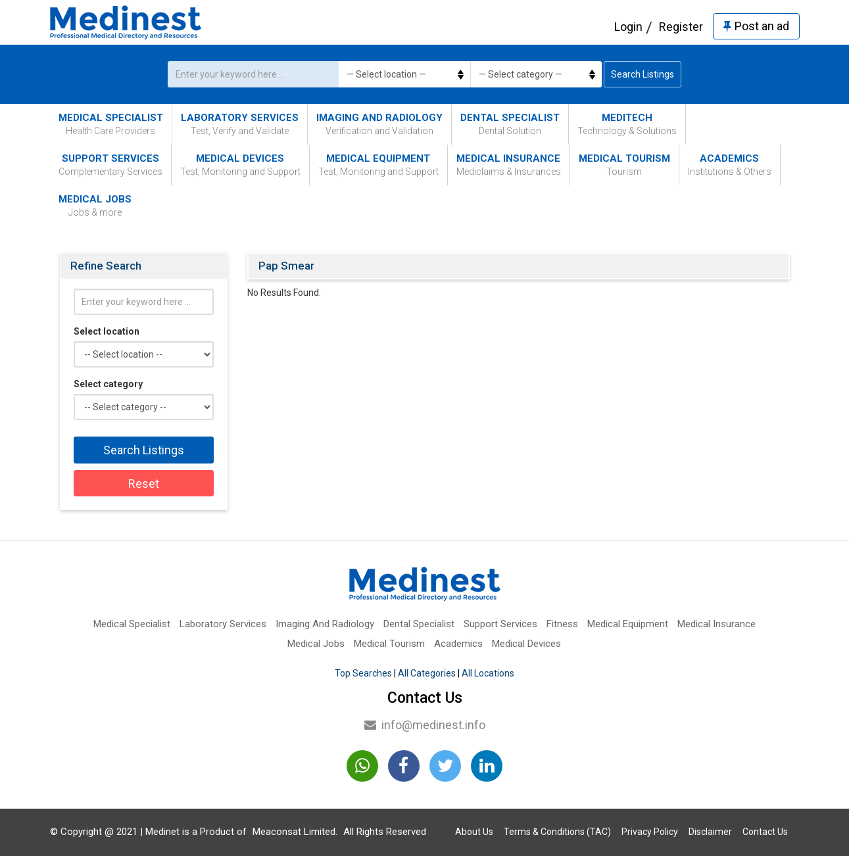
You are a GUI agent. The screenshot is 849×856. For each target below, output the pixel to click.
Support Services (110, 165)
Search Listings (642, 74)
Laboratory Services (240, 124)
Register (681, 27)
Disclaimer (710, 831)
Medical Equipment (378, 165)
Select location (106, 331)
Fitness (562, 624)
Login (628, 27)
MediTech (627, 124)
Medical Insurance (508, 165)
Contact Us (765, 831)
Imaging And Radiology (379, 124)
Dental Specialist (510, 124)
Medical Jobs (95, 206)
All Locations (488, 673)
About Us (474, 831)
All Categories (427, 673)
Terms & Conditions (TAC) (557, 831)
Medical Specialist (111, 124)
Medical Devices (240, 165)
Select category (108, 384)
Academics (729, 165)
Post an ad (756, 26)
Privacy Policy (649, 831)
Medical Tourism (624, 165)
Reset (143, 483)
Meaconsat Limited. (295, 832)
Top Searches (363, 673)
